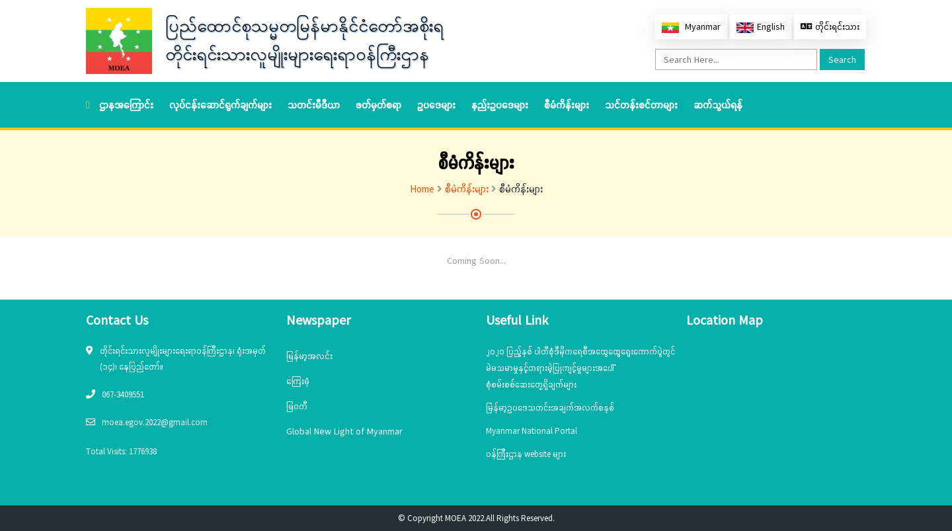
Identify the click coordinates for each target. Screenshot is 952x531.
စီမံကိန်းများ (566, 104)
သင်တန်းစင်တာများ (641, 104)
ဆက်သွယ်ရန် (718, 104)
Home (422, 189)
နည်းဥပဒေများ (499, 104)
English (760, 26)
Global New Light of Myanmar (344, 431)
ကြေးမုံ (297, 381)
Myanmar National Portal (531, 430)
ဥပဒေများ (436, 104)
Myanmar (691, 26)
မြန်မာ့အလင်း (309, 356)
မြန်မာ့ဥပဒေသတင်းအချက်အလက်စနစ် (550, 407)
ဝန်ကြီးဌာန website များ (526, 454)
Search (842, 59)
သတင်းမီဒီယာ (314, 104)
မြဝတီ (296, 406)
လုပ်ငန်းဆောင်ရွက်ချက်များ (220, 104)
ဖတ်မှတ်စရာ (378, 104)
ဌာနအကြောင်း (126, 104)
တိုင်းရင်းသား (830, 26)
